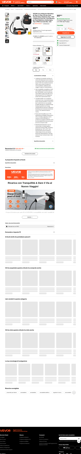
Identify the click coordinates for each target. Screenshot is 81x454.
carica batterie (68, 392)
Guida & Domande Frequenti (6, 449)
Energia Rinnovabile (19, 9)
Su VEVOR (41, 437)
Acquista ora (65, 33)
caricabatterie (23, 392)
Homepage (7, 9)
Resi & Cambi (3, 439)
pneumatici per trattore (12, 392)
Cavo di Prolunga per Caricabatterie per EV (46, 9)
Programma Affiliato (24, 441)
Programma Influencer (24, 443)
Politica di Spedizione (4, 445)
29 (16, 150)
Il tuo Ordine (2, 441)
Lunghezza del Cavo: (38, 67)
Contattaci (2, 437)
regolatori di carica (57, 392)
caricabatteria (33, 392)
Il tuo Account (3, 443)
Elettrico (12, 9)
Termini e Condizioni (43, 439)
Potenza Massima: (37, 45)
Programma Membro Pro (25, 439)
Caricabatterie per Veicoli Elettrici (30, 9)
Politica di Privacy (43, 441)
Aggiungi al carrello (66, 37)
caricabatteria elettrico (44, 392)
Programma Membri (24, 437)
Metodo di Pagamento (5, 447)
